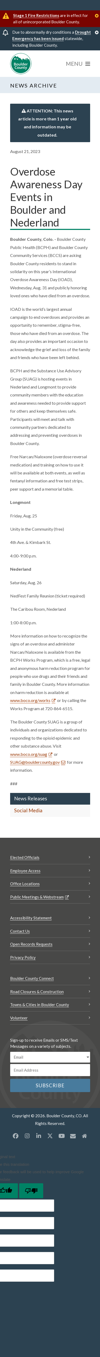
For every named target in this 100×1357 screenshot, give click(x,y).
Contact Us (20, 931)
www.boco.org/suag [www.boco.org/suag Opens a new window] (28, 754)
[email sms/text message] (50, 1057)
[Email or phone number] (50, 1070)
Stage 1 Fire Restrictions (36, 15)
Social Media (28, 810)
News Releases (30, 798)
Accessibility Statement (31, 917)
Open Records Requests (31, 944)
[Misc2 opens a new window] (84, 1136)
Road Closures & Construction (37, 991)
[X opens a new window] (50, 1136)
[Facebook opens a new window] (15, 1136)
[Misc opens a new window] (73, 1136)
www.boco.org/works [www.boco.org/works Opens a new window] (30, 700)
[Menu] (78, 63)
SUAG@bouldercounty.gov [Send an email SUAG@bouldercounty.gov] (35, 762)
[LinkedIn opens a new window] (38, 1136)
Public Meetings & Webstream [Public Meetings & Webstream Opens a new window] (37, 897)
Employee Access (25, 870)
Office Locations (25, 883)
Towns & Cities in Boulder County (39, 1004)
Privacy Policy (23, 957)
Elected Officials (24, 857)
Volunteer (19, 1017)
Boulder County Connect (32, 978)
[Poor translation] (31, 1190)
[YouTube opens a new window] (61, 1136)
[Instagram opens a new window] (27, 1136)
